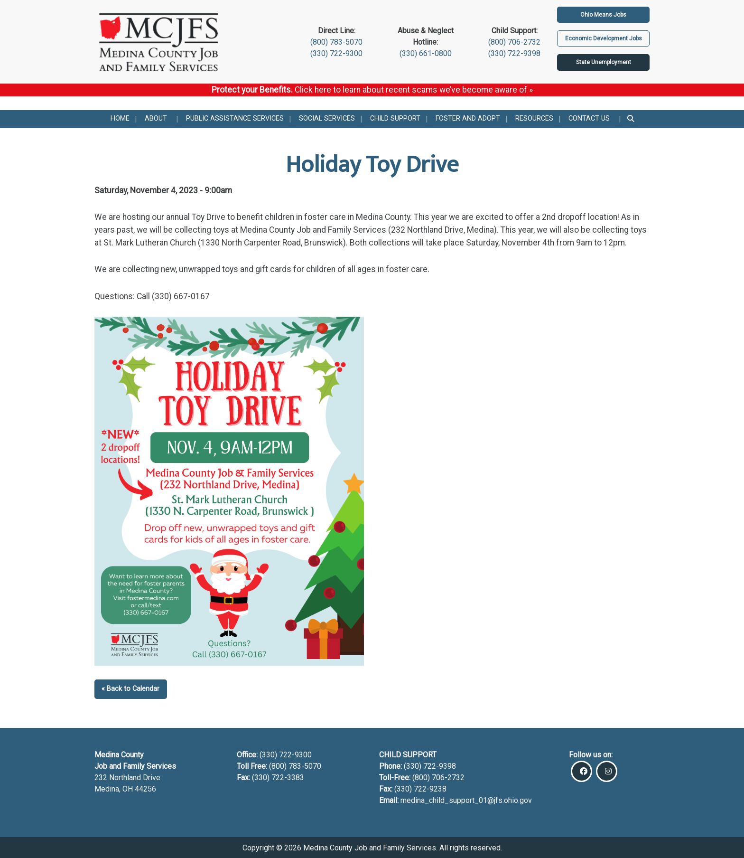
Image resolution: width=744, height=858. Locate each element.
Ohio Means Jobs (603, 14)
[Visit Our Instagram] (606, 771)
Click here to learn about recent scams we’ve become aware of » (414, 89)
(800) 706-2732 (514, 42)
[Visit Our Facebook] (581, 771)
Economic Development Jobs (603, 38)
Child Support (395, 118)
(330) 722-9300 (336, 53)
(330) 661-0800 (426, 53)
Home (120, 118)
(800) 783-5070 (336, 42)
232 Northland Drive (127, 777)
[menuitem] (120, 119)
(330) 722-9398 (514, 53)
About (156, 118)
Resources (534, 118)
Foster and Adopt (468, 118)
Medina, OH (114, 788)
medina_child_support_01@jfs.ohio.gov (466, 800)
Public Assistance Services (235, 118)
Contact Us (589, 118)
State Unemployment (603, 62)
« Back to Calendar (130, 689)
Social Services (327, 118)
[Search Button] (631, 119)
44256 (145, 788)
